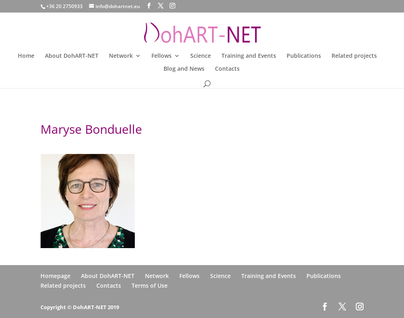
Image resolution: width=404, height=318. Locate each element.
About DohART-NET (71, 56)
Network (121, 56)
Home (26, 56)
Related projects (354, 56)
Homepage (55, 276)
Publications (304, 56)
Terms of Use (150, 285)
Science (200, 56)
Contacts (227, 69)
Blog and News (184, 69)
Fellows (161, 56)
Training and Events (248, 56)
